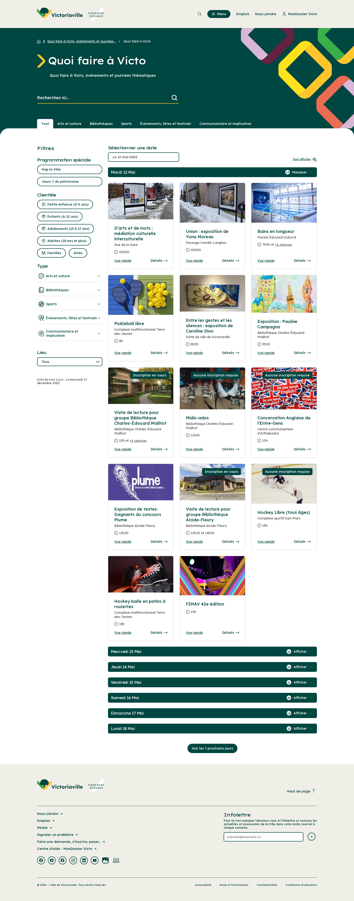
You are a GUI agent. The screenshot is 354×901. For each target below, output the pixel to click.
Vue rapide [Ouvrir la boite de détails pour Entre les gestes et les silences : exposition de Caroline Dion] (194, 353)
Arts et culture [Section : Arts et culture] (69, 124)
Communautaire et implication (69, 333)
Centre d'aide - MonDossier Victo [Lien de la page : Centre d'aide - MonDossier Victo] (67, 849)
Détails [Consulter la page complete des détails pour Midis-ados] (230, 449)
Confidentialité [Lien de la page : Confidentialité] (267, 885)
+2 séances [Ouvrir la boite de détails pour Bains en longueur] (283, 244)
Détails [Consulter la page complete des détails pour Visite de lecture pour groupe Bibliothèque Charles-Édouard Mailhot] (159, 449)
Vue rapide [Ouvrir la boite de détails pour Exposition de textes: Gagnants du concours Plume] (122, 542)
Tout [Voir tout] (45, 124)
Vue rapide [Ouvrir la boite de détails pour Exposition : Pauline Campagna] (265, 353)
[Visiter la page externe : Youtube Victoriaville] (95, 860)
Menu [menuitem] (219, 14)
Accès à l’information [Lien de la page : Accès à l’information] (234, 885)
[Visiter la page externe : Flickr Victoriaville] (105, 860)
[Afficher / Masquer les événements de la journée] (303, 172)
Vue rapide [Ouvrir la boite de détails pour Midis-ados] (194, 449)
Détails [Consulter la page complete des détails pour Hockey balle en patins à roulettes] (159, 633)
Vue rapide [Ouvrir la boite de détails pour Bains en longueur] (265, 261)
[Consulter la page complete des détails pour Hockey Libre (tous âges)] (284, 521)
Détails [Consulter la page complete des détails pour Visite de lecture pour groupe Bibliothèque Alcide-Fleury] (230, 542)
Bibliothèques (69, 290)
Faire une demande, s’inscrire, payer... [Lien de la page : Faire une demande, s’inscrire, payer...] (71, 842)
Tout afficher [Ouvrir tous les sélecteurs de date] (304, 159)
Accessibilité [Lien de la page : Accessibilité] (203, 885)
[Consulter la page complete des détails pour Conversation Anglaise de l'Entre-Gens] (284, 431)
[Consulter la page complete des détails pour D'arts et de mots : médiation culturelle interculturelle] (140, 242)
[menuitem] (70, 14)
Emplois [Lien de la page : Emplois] (46, 821)
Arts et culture (69, 276)
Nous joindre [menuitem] (265, 14)
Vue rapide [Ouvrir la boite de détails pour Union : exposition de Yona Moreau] (194, 261)
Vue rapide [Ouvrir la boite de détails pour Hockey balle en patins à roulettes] (122, 633)
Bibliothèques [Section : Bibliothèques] (101, 124)
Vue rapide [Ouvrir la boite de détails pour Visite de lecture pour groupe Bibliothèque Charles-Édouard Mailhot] (122, 449)
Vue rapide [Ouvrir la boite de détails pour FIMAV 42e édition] (194, 633)
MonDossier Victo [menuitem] (299, 14)
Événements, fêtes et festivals (69, 318)
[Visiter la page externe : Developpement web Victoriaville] (116, 860)
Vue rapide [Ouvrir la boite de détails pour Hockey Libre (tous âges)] (265, 542)
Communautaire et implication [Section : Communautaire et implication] (225, 124)
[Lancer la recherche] (174, 98)
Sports (69, 304)
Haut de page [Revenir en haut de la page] (301, 791)
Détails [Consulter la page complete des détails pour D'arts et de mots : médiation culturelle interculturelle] (159, 261)
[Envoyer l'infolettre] (311, 836)
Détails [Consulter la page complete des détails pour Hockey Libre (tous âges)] (302, 542)
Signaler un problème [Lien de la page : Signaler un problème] (58, 835)
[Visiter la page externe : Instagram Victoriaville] (73, 860)
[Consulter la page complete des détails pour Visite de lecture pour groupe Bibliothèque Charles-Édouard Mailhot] (140, 428)
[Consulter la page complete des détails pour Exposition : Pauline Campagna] (284, 335)
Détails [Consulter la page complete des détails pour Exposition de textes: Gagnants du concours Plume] (159, 542)
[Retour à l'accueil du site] (40, 41)
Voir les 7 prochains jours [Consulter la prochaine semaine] (212, 748)
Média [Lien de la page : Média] (45, 828)
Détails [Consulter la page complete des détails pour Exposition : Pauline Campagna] (302, 353)
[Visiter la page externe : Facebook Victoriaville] (41, 860)
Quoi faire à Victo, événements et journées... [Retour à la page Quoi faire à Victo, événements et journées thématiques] (81, 41)
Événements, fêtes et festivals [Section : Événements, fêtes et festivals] (165, 124)
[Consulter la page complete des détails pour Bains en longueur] (284, 240)
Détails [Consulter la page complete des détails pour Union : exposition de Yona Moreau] (230, 261)
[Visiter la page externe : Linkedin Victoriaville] (84, 860)
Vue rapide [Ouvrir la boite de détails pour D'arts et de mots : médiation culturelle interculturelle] (122, 261)
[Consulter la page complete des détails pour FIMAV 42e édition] (212, 609)
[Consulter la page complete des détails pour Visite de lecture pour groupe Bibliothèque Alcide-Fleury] (212, 523)
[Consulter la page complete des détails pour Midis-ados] (212, 428)
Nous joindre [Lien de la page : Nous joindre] (50, 814)
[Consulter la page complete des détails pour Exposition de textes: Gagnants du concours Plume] (140, 523)
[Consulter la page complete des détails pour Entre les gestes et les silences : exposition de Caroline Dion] (212, 334)
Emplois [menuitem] (242, 14)
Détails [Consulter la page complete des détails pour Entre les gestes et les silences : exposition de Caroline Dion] (230, 353)
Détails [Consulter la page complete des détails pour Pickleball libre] (159, 353)
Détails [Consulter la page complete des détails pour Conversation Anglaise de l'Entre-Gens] (302, 449)
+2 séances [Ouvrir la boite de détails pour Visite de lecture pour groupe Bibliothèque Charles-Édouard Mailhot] (138, 440)
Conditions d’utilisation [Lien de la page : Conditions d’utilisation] (301, 885)
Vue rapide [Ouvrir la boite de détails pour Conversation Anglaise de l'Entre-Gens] (265, 449)
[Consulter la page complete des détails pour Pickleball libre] (140, 334)
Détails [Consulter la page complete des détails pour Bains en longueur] (302, 261)
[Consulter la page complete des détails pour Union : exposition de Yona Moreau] (212, 242)
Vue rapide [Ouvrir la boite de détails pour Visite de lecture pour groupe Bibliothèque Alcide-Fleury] (194, 542)
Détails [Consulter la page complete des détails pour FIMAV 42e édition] (230, 633)
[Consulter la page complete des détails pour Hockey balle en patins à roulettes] (140, 615)
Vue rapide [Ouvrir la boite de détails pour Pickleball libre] (122, 353)
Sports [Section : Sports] (126, 124)
